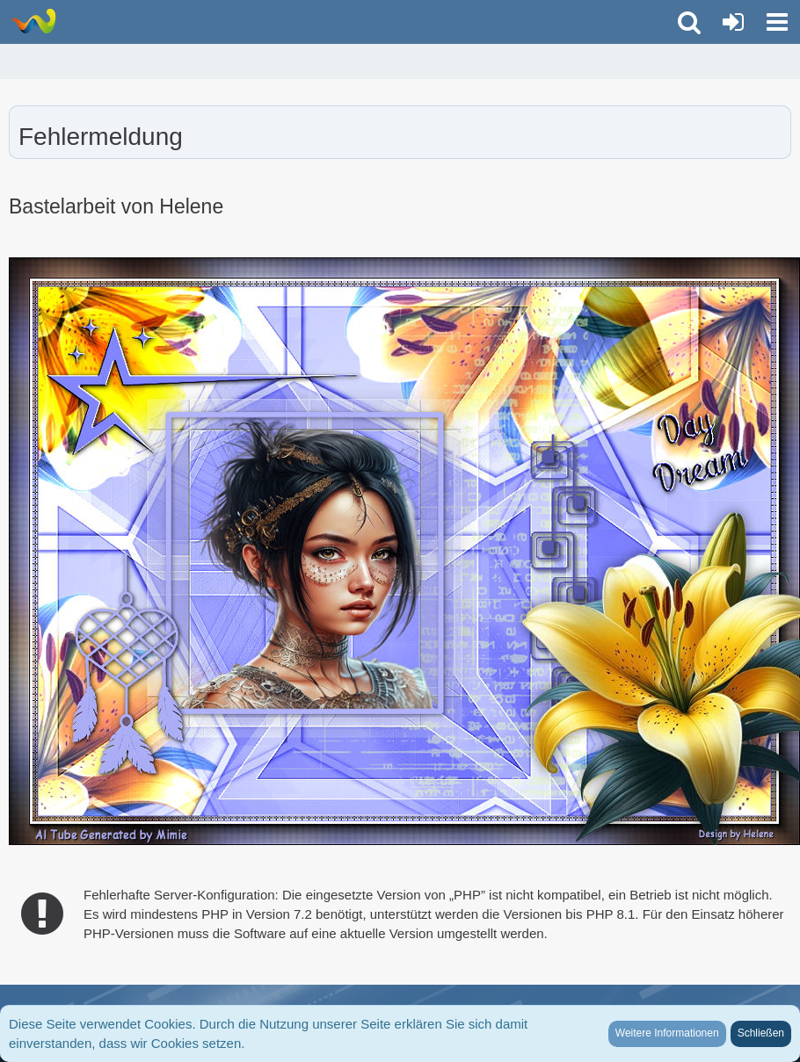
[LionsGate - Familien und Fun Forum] (33, 21)
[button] (777, 22)
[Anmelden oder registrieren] (733, 22)
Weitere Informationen (667, 1033)
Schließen (761, 1033)
